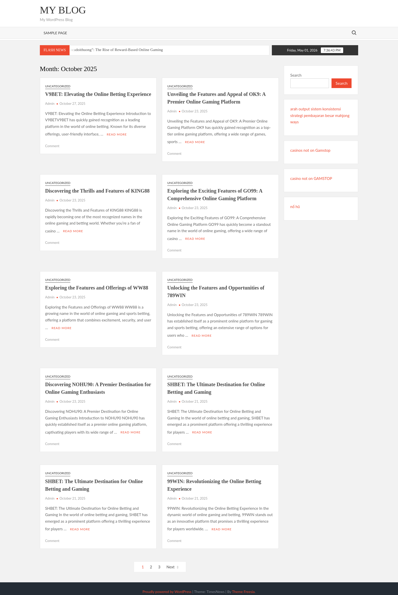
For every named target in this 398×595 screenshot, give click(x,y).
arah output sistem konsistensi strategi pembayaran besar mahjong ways (320, 115)
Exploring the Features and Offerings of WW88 (96, 285)
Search (296, 75)
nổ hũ (295, 206)
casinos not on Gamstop (310, 150)
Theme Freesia (243, 586)
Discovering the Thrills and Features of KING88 (97, 190)
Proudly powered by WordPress (166, 586)
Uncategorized (58, 86)
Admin (50, 103)
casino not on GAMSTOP (311, 178)
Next (171, 561)
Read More (117, 133)
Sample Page (55, 33)
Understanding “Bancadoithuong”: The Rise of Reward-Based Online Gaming (101, 50)
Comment (52, 145)
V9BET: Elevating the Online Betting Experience (98, 94)
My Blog (63, 10)
